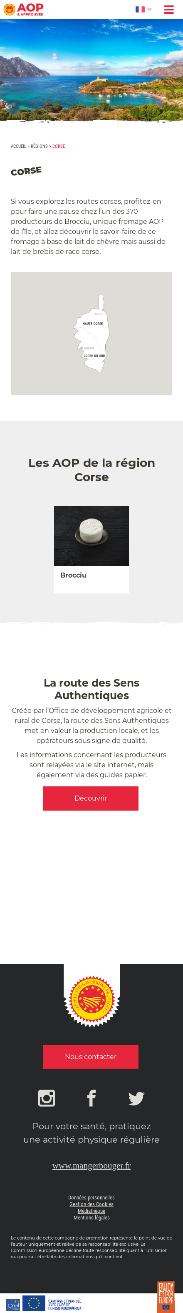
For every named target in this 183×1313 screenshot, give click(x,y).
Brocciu (73, 575)
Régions (39, 146)
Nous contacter (90, 1057)
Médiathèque (91, 1211)
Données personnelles (91, 1197)
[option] (91, 549)
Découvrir (90, 798)
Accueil (18, 146)
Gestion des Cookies (91, 1204)
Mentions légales (92, 1217)
